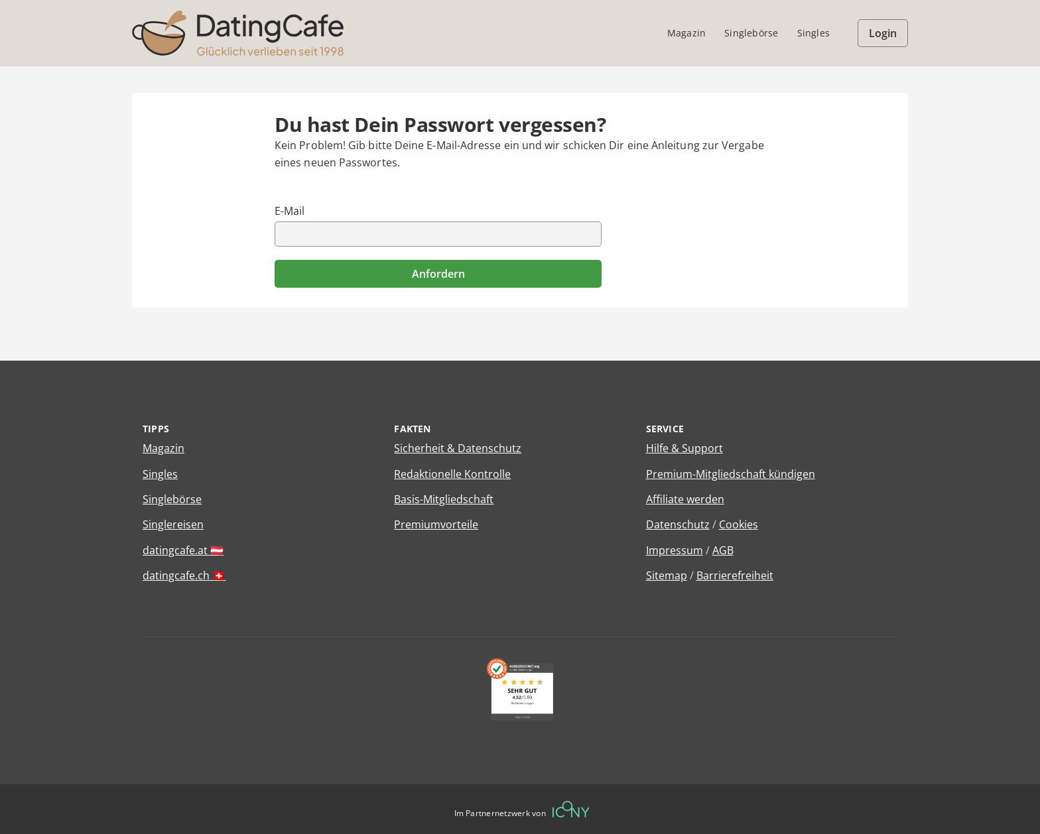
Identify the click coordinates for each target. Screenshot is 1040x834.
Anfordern (438, 274)
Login (883, 33)
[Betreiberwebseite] (571, 809)
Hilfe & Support (684, 448)
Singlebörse (172, 499)
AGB (723, 550)
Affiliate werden (685, 499)
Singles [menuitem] (813, 33)
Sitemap (666, 575)
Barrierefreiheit (734, 575)
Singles (160, 474)
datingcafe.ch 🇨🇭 (184, 575)
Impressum (674, 550)
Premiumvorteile (436, 524)
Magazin (163, 448)
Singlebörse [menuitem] (751, 33)
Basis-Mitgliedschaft (443, 499)
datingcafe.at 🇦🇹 (183, 550)
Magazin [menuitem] (686, 33)
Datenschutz (678, 524)
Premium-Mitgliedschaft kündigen (730, 474)
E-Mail (289, 211)
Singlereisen (173, 524)
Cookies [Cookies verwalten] (738, 524)
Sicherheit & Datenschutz (457, 448)
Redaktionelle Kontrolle (452, 474)
